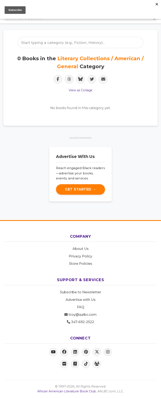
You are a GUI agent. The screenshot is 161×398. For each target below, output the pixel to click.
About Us (81, 249)
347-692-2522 (80, 322)
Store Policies (80, 264)
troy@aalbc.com (80, 315)
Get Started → (80, 189)
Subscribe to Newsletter (80, 292)
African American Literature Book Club (66, 391)
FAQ (80, 307)
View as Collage (80, 90)
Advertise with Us (81, 300)
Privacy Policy (80, 256)
